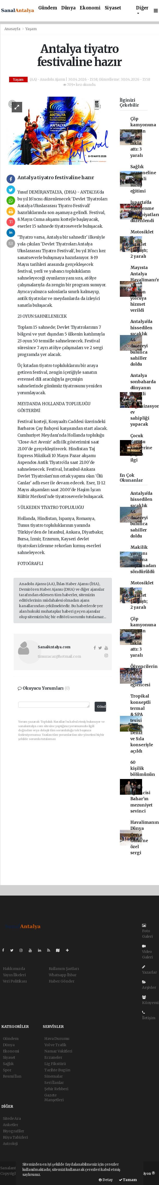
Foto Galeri (147, 931)
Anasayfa (12, 29)
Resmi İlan (12, 1076)
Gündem (47, 8)
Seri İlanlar (54, 1082)
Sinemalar (53, 1076)
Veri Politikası (15, 981)
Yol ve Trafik (55, 1045)
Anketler (10, 1124)
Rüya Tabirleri (15, 1137)
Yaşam (31, 29)
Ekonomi (90, 8)
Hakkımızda (14, 968)
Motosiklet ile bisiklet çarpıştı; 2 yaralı (142, 244)
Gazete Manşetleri (53, 1097)
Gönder (101, 707)
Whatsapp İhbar (63, 975)
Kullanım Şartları (64, 968)
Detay (106, 1180)
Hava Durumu (56, 1038)
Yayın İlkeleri (14, 975)
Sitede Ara (12, 1118)
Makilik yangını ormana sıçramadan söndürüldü (143, 559)
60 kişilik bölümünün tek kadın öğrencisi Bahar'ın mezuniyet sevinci (142, 787)
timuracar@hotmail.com (59, 656)
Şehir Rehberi (56, 1089)
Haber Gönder (62, 981)
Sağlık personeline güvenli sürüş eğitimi (143, 179)
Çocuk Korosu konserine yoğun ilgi (141, 448)
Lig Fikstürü (55, 1063)
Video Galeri (147, 951)
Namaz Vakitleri (58, 1051)
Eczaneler (53, 1057)
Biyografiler (14, 1131)
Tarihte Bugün (57, 1070)
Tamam (128, 1180)
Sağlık (8, 1063)
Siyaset (113, 8)
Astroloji (10, 1143)
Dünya (68, 8)
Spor (7, 1070)
